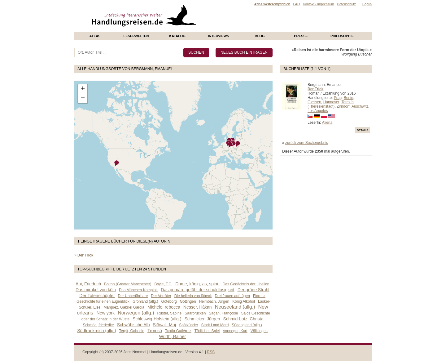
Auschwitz (360, 106)
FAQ (296, 4)
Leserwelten (136, 36)
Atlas (95, 36)
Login (367, 4)
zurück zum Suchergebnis (306, 142)
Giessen (314, 102)
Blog (260, 36)
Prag (338, 98)
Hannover (331, 102)
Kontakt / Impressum (318, 4)
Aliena (327, 122)
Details (362, 130)
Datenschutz (346, 4)
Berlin (348, 98)
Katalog (177, 36)
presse (301, 36)
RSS (211, 352)
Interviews (218, 36)
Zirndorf (343, 106)
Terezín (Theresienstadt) (331, 104)
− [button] (83, 98)
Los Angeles (318, 111)
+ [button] (83, 89)
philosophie (342, 36)
